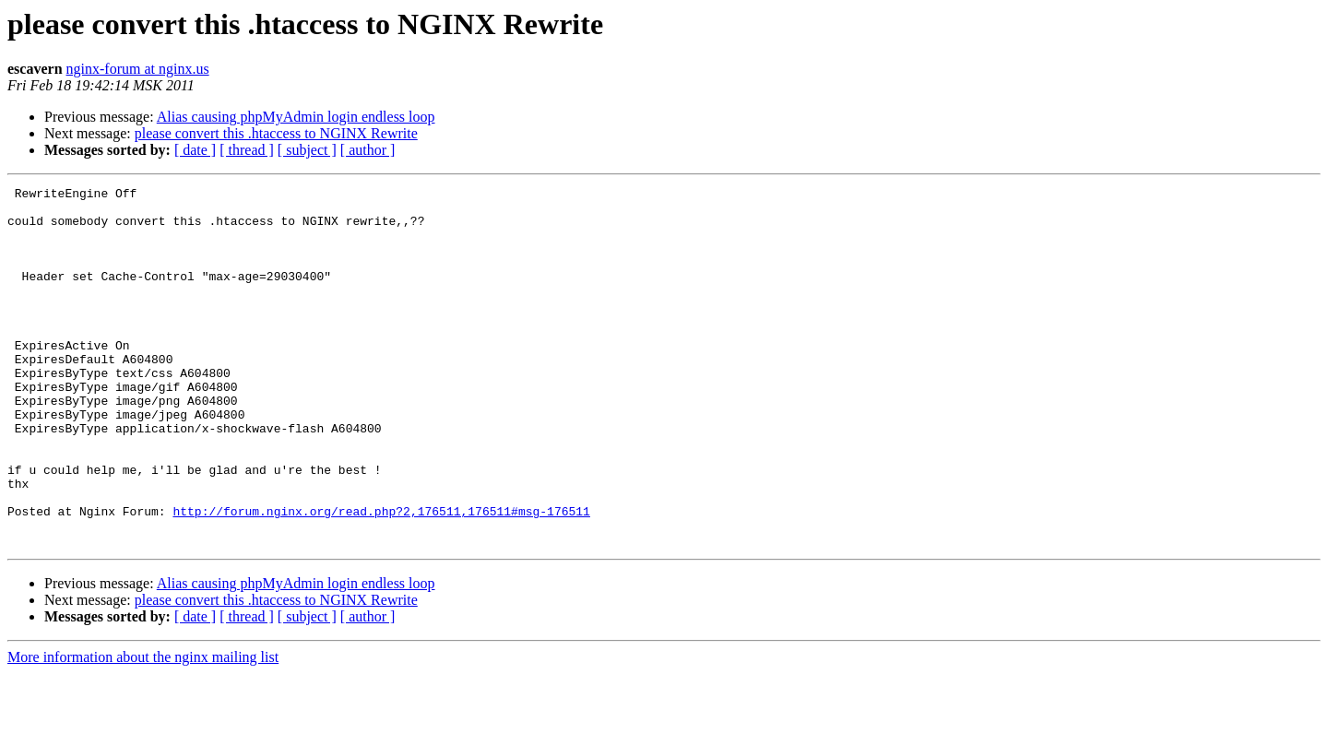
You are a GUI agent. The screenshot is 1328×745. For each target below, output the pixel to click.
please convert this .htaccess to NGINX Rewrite (276, 133)
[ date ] (195, 150)
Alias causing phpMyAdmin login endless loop (296, 116)
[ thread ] (246, 150)
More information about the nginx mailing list (143, 729)
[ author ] (368, 150)
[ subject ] (307, 150)
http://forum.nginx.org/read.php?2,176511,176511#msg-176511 (380, 577)
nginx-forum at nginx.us (137, 69)
